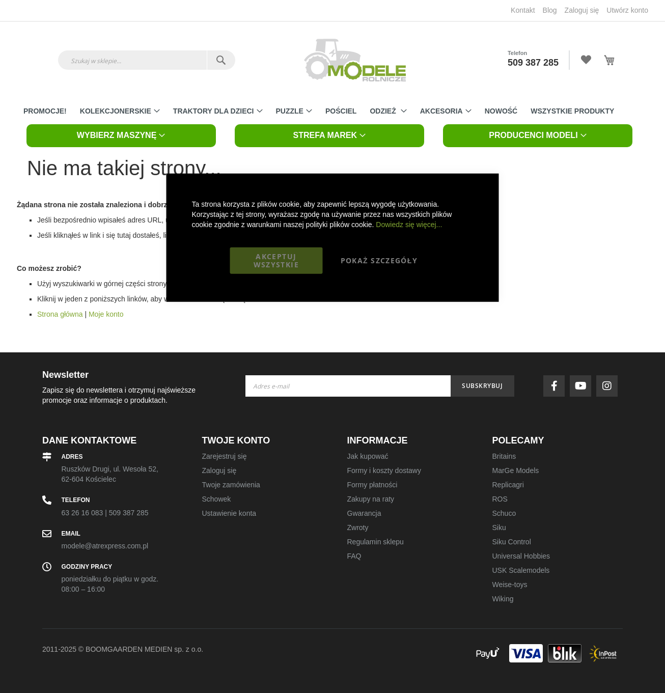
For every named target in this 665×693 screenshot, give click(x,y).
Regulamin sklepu (375, 542)
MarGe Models (515, 470)
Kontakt (523, 10)
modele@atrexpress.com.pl (105, 546)
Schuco (504, 513)
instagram (609, 386)
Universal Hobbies (521, 556)
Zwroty (358, 527)
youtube (583, 386)
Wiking (503, 599)
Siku (499, 527)
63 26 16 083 (82, 513)
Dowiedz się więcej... (409, 224)
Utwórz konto (627, 10)
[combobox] (147, 60)
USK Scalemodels (521, 570)
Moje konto (106, 314)
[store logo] (355, 60)
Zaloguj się (582, 10)
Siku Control (511, 542)
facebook (556, 386)
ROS (500, 499)
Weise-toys (510, 584)
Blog (550, 10)
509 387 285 (533, 63)
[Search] (221, 60)
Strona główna (60, 314)
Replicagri (508, 485)
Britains (504, 456)
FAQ (354, 556)
